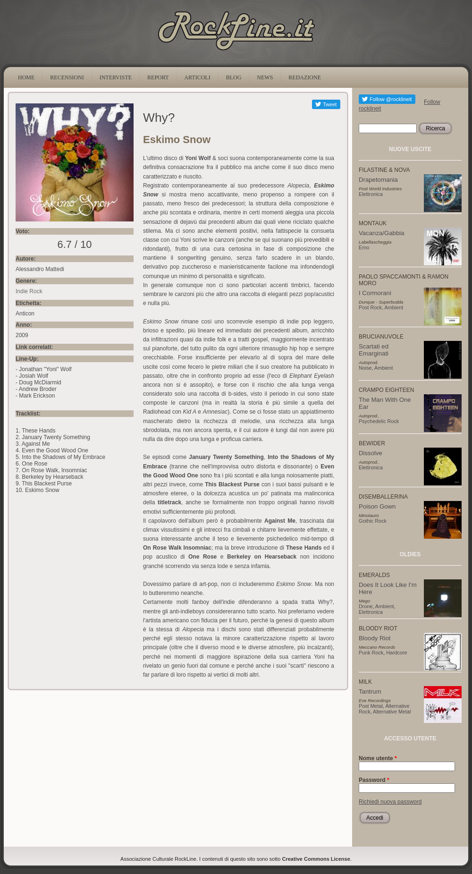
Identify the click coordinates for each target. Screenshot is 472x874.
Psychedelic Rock (379, 421)
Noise (365, 368)
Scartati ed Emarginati (373, 350)
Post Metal (371, 706)
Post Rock (370, 307)
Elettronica (371, 194)
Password (374, 780)
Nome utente (378, 758)
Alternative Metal (392, 711)
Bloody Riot (374, 638)
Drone (365, 606)
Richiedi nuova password (390, 801)
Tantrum (370, 691)
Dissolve (370, 453)
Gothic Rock (373, 521)
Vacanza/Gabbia (382, 233)
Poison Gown (377, 506)
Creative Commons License (316, 859)
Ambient (394, 307)
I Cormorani (375, 293)
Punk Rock (371, 652)
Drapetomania (378, 179)
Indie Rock (29, 291)
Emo (364, 247)
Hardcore (396, 652)
